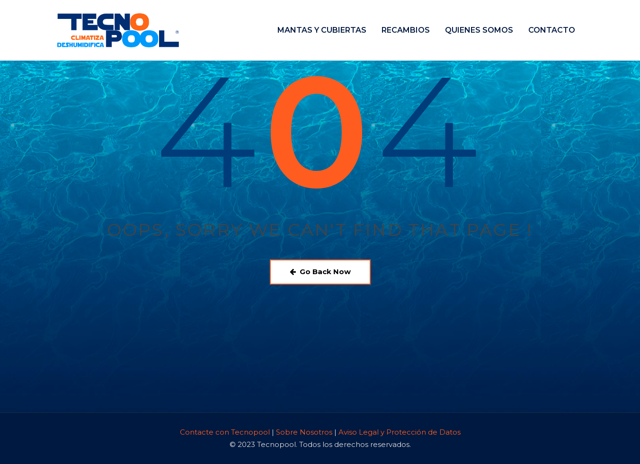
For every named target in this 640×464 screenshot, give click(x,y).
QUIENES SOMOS (479, 30)
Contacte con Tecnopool (226, 432)
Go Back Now (320, 271)
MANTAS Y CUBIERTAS (321, 30)
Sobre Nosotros (304, 432)
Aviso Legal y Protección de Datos (399, 432)
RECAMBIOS (406, 30)
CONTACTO (551, 30)
